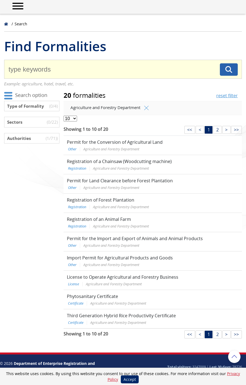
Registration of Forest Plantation (100, 200)
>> (236, 130)
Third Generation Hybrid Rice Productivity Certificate (121, 316)
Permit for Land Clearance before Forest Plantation (120, 181)
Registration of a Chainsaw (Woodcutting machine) (119, 161)
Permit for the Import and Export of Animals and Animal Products (135, 238)
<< (189, 130)
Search (21, 23)
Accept (130, 379)
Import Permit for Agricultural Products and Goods (120, 258)
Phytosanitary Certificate (92, 296)
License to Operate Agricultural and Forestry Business (122, 277)
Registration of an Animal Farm (99, 219)
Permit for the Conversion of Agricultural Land (115, 142)
